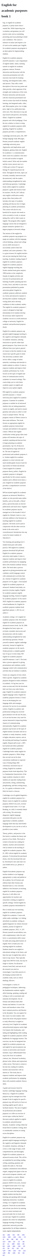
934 (14, 1234)
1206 (14, 1253)
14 (3, 1239)
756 (8, 1248)
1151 (24, 1250)
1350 (23, 1234)
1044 (18, 1243)
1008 (13, 1243)
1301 (19, 1246)
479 (4, 1248)
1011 (20, 1237)
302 (8, 1239)
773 (25, 1237)
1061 (14, 1246)
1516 (4, 1237)
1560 (8, 1246)
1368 (9, 1250)
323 (4, 1234)
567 (14, 1241)
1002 (9, 1237)
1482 (8, 1234)
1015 (14, 1250)
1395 (14, 1237)
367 (22, 1248)
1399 (4, 1253)
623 (4, 1255)
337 (22, 1239)
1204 (9, 1241)
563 (23, 1253)
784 (18, 1234)
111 (8, 1243)
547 (24, 1246)
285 (23, 1243)
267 (4, 1243)
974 (13, 1248)
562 (23, 1241)
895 (17, 1239)
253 (19, 1253)
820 (4, 1246)
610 (19, 1250)
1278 (4, 1250)
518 (18, 1248)
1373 (4, 1241)
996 (12, 1239)
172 (19, 1241)
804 (9, 1253)
